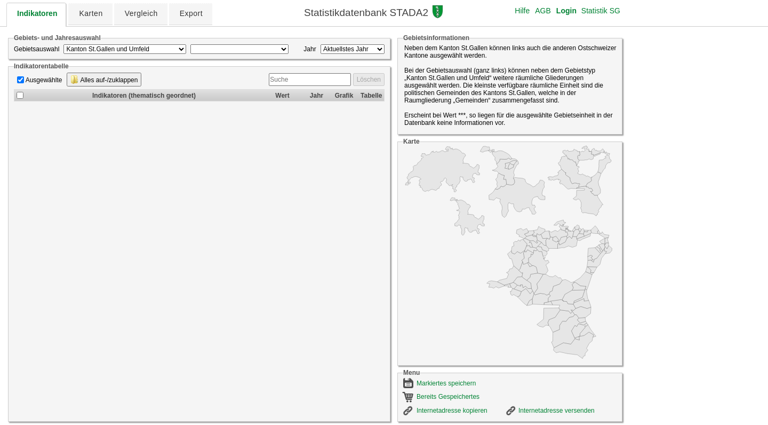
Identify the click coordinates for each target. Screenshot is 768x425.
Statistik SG (600, 10)
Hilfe (522, 10)
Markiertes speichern (446, 383)
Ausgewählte (44, 80)
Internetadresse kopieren (452, 410)
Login (566, 10)
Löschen (369, 79)
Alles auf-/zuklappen (104, 79)
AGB (543, 10)
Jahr (309, 49)
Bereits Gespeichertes (448, 396)
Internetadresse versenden (556, 410)
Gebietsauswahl (36, 49)
